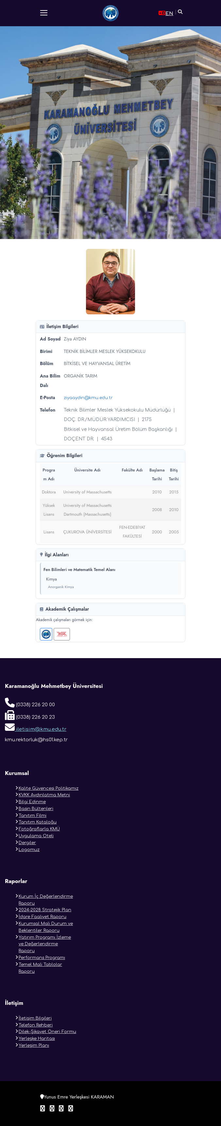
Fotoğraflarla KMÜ (39, 829)
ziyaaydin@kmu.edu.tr (88, 398)
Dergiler (27, 842)
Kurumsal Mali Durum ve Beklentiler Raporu (46, 927)
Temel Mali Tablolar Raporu (40, 968)
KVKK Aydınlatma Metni (44, 795)
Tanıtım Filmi (32, 815)
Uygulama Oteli (36, 836)
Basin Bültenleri (36, 808)
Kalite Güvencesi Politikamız (48, 788)
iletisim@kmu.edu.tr (35, 727)
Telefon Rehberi (36, 1025)
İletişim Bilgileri (35, 1018)
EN (166, 13)
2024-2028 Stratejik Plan (45, 910)
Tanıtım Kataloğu (38, 822)
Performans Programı (42, 957)
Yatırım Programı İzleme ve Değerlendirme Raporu (45, 944)
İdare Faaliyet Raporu (42, 916)
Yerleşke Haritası (37, 1038)
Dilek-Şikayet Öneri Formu (47, 1031)
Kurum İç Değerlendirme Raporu (46, 900)
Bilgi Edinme (32, 802)
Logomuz (29, 849)
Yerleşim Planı (34, 1045)
